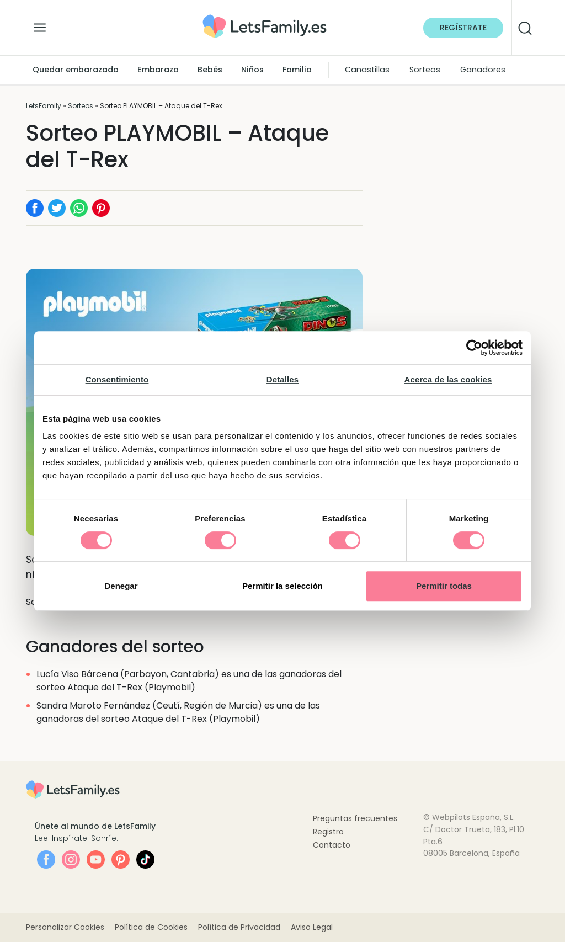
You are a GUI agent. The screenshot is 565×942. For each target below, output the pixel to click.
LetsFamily (43, 105)
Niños (252, 69)
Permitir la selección (282, 585)
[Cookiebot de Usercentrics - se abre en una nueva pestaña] (474, 347)
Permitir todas (444, 585)
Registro (328, 831)
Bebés (210, 69)
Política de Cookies (151, 927)
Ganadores (482, 69)
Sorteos (424, 69)
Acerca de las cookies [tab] (448, 379)
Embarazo (158, 69)
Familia (297, 69)
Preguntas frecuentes (355, 818)
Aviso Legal (312, 927)
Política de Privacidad (239, 927)
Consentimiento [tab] (117, 379)
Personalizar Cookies (65, 927)
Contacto (331, 844)
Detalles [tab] (282, 379)
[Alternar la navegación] (40, 24)
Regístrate (463, 27)
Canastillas (367, 69)
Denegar (120, 585)
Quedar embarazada (76, 69)
